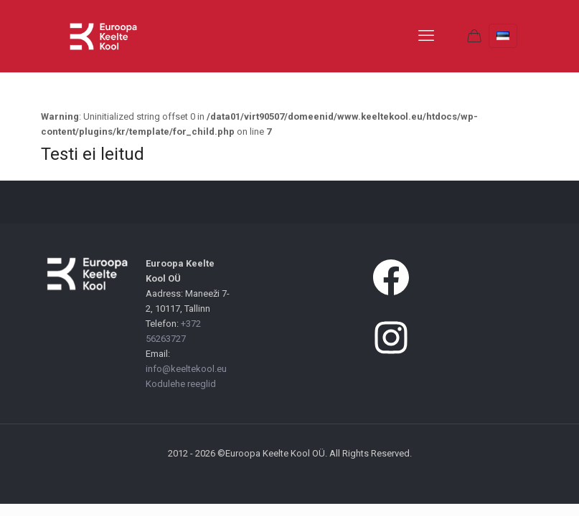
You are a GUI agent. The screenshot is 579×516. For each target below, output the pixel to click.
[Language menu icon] (503, 36)
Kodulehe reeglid (181, 383)
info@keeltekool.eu (186, 368)
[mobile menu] (426, 36)
